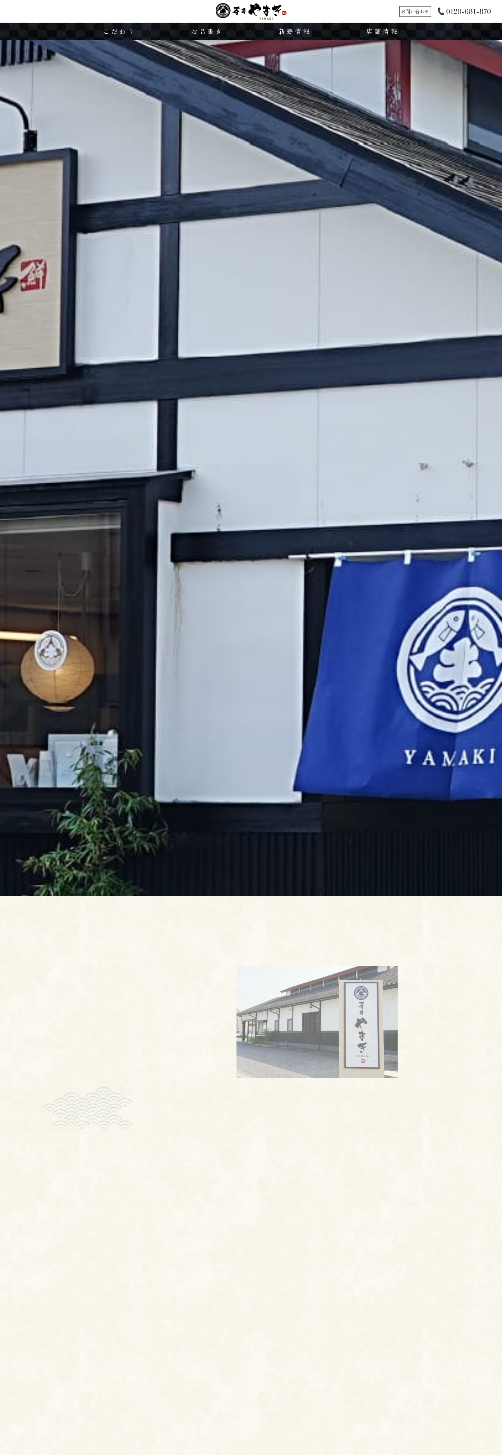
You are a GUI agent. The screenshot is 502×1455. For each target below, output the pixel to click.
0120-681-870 (468, 11)
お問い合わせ (415, 11)
